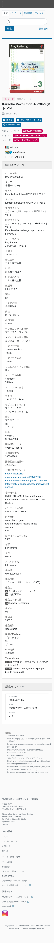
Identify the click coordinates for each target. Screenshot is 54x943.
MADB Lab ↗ (8, 906)
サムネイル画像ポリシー (13, 871)
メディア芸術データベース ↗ (15, 901)
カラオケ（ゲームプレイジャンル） (30, 135)
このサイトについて (11, 841)
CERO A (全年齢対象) (32, 131)
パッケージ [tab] (15, 13)
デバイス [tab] (39, 13)
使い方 (5, 850)
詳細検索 (43, 28)
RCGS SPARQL (8, 876)
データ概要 (7, 862)
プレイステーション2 (29, 120)
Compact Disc (11, 124)
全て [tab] (5, 13)
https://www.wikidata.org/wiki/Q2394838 (26, 480)
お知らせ (6, 846)
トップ (5, 837)
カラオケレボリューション (26, 140)
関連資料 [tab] (28, 13)
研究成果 (6, 867)
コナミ (8, 120)
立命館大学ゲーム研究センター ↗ (17, 897)
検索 (9, 28)
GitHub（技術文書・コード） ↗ (16, 885)
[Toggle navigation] (6, 4)
